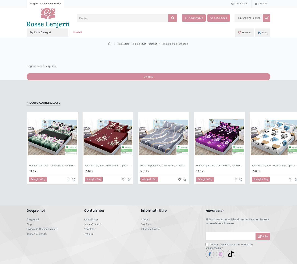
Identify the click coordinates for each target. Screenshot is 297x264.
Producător (123, 43)
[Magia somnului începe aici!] (45, 4)
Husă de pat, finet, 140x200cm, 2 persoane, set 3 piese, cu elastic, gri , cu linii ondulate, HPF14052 (163, 168)
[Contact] (261, 4)
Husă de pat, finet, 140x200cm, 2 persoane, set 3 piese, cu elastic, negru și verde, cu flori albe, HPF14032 (52, 168)
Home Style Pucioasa (145, 43)
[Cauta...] (172, 18)
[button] (38, 182)
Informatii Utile (154, 213)
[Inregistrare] (218, 18)
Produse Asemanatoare (46, 105)
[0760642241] (240, 4)
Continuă (148, 78)
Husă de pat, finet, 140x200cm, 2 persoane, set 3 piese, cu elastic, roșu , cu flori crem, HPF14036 (108, 168)
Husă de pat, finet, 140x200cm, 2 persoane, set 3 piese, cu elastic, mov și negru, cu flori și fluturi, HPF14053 (219, 168)
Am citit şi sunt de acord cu (229, 249)
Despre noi (36, 213)
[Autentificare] (194, 18)
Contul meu (94, 213)
